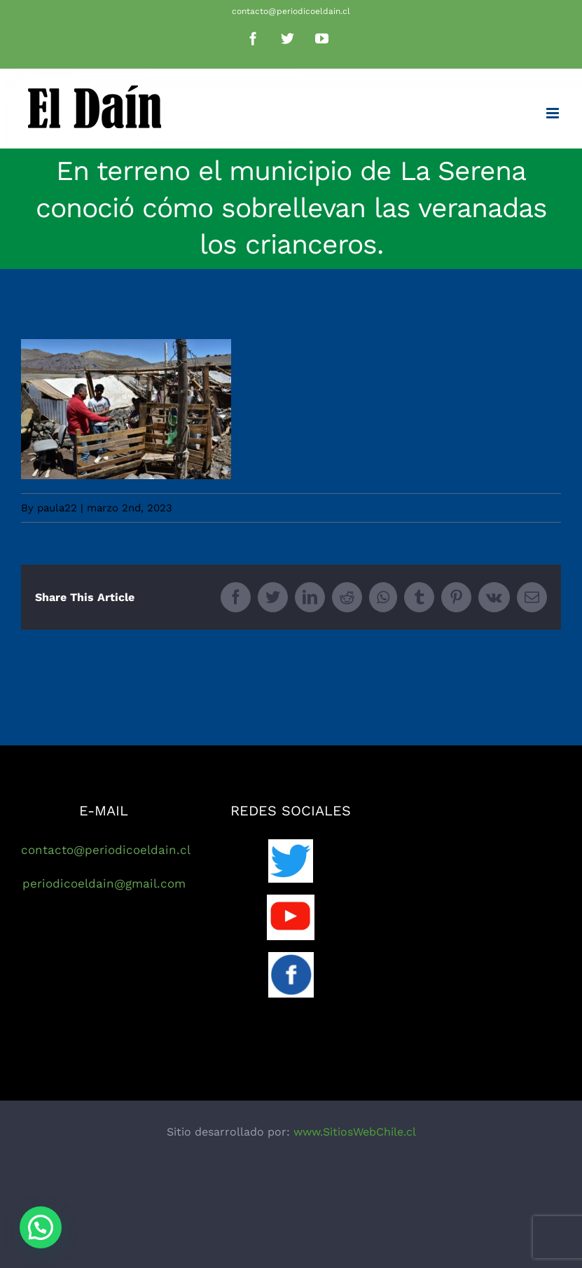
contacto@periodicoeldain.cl (291, 11)
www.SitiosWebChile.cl (354, 1131)
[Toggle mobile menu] (553, 113)
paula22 (57, 508)
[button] (41, 1227)
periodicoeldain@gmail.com (104, 883)
